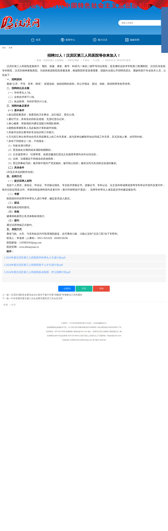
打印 (84, 288)
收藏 (5, 304)
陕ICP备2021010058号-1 (88, 327)
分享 (13, 304)
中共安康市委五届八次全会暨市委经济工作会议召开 (37, 298)
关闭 (101, 288)
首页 (4, 48)
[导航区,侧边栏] (164, 30)
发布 (10, 48)
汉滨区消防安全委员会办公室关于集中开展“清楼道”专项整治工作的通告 (46, 294)
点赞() (67, 288)
